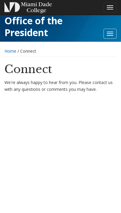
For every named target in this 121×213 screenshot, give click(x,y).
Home (10, 51)
